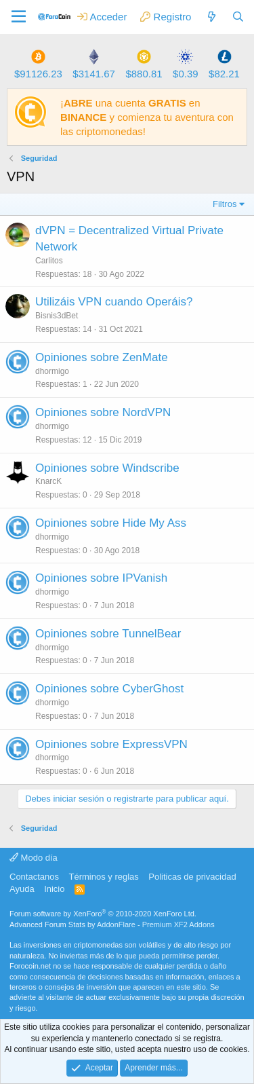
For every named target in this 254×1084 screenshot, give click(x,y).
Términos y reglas (104, 877)
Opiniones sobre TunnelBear (108, 633)
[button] (19, 17)
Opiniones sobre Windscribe (107, 468)
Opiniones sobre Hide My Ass (110, 523)
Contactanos (34, 877)
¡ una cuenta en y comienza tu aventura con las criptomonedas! (147, 117)
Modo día (33, 858)
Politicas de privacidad (192, 877)
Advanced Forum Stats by (112, 924)
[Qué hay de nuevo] (211, 16)
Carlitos (49, 260)
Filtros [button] (224, 204)
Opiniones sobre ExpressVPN (111, 744)
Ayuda (22, 889)
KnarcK (48, 481)
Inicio (54, 889)
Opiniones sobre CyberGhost (109, 688)
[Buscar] (238, 16)
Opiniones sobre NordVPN (103, 412)
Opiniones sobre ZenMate (101, 357)
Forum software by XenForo (102, 914)
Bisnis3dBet (56, 315)
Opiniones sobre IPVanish (101, 578)
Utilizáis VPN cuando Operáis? (113, 301)
